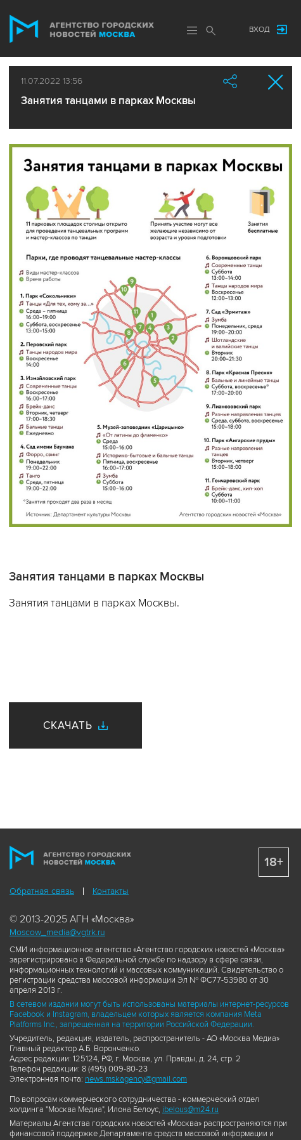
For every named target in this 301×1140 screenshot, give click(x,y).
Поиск (211, 30)
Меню (192, 30)
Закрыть (276, 82)
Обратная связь (42, 891)
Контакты (111, 891)
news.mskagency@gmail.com (136, 1079)
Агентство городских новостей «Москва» (82, 29)
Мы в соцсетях (226, 29)
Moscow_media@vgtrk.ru (57, 932)
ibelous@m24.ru (190, 1109)
